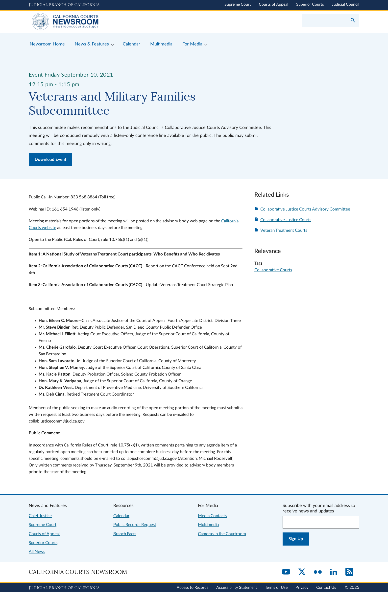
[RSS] (349, 572)
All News (37, 552)
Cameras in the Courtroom (222, 534)
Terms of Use (276, 588)
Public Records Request (134, 525)
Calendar (121, 516)
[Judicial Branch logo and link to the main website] (64, 5)
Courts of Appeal (273, 4)
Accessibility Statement (236, 588)
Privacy (301, 588)
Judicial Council (345, 4)
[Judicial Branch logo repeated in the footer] (64, 588)
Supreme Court (237, 4)
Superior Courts (310, 4)
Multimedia (208, 525)
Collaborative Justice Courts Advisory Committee (305, 209)
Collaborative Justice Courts (285, 220)
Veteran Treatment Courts (283, 230)
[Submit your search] (352, 20)
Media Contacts (212, 516)
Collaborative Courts (273, 270)
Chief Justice (40, 516)
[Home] (111, 22)
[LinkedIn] (334, 572)
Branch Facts (124, 534)
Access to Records (192, 588)
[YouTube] (286, 572)
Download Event (50, 159)
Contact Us (326, 588)
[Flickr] (318, 572)
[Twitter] (302, 572)
